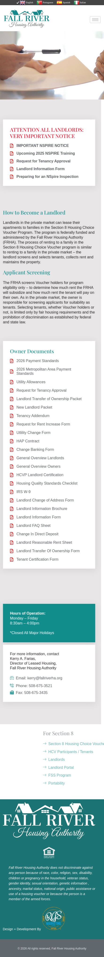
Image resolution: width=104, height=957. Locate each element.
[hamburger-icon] (95, 19)
